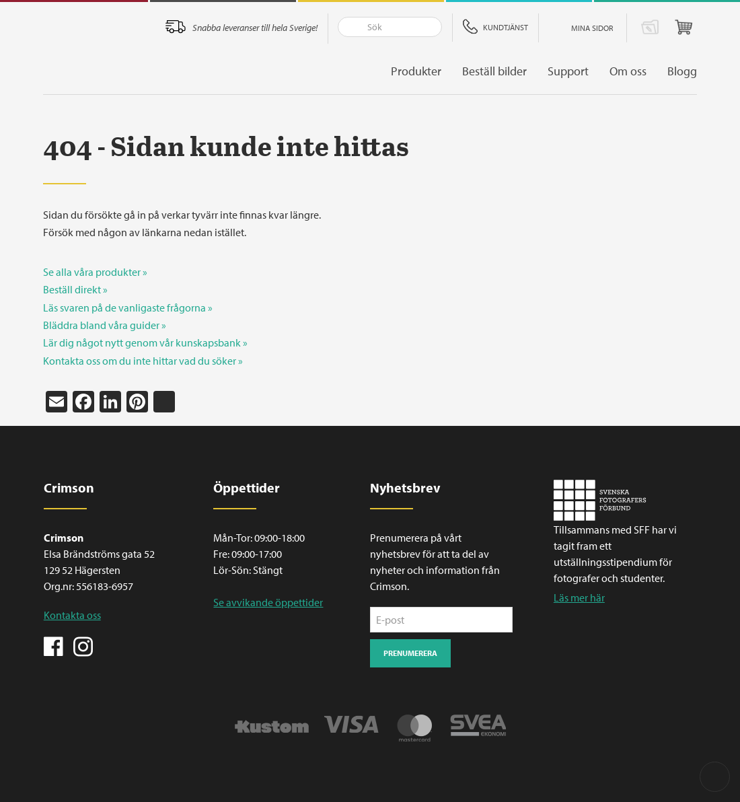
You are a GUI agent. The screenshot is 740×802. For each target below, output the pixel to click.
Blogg (682, 71)
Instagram (83, 645)
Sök (348, 26)
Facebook (54, 645)
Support (568, 71)
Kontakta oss (72, 615)
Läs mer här (579, 597)
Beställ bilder (494, 71)
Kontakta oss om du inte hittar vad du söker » (143, 360)
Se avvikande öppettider (268, 602)
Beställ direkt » (75, 289)
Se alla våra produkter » (95, 272)
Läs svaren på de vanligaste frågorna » (128, 307)
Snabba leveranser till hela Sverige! (255, 28)
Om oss (627, 71)
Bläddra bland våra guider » (104, 325)
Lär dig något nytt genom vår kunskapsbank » (145, 342)
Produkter (416, 71)
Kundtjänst (505, 27)
